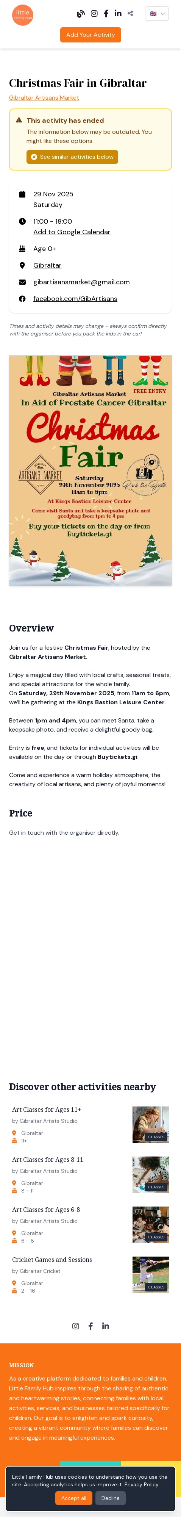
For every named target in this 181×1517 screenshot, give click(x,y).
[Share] (130, 13)
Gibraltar (47, 265)
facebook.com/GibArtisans (75, 298)
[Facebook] (106, 13)
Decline (110, 1498)
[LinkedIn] (118, 13)
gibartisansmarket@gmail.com (81, 282)
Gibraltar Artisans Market (44, 98)
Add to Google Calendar (72, 232)
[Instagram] (94, 13)
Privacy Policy (142, 1484)
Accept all (73, 1498)
